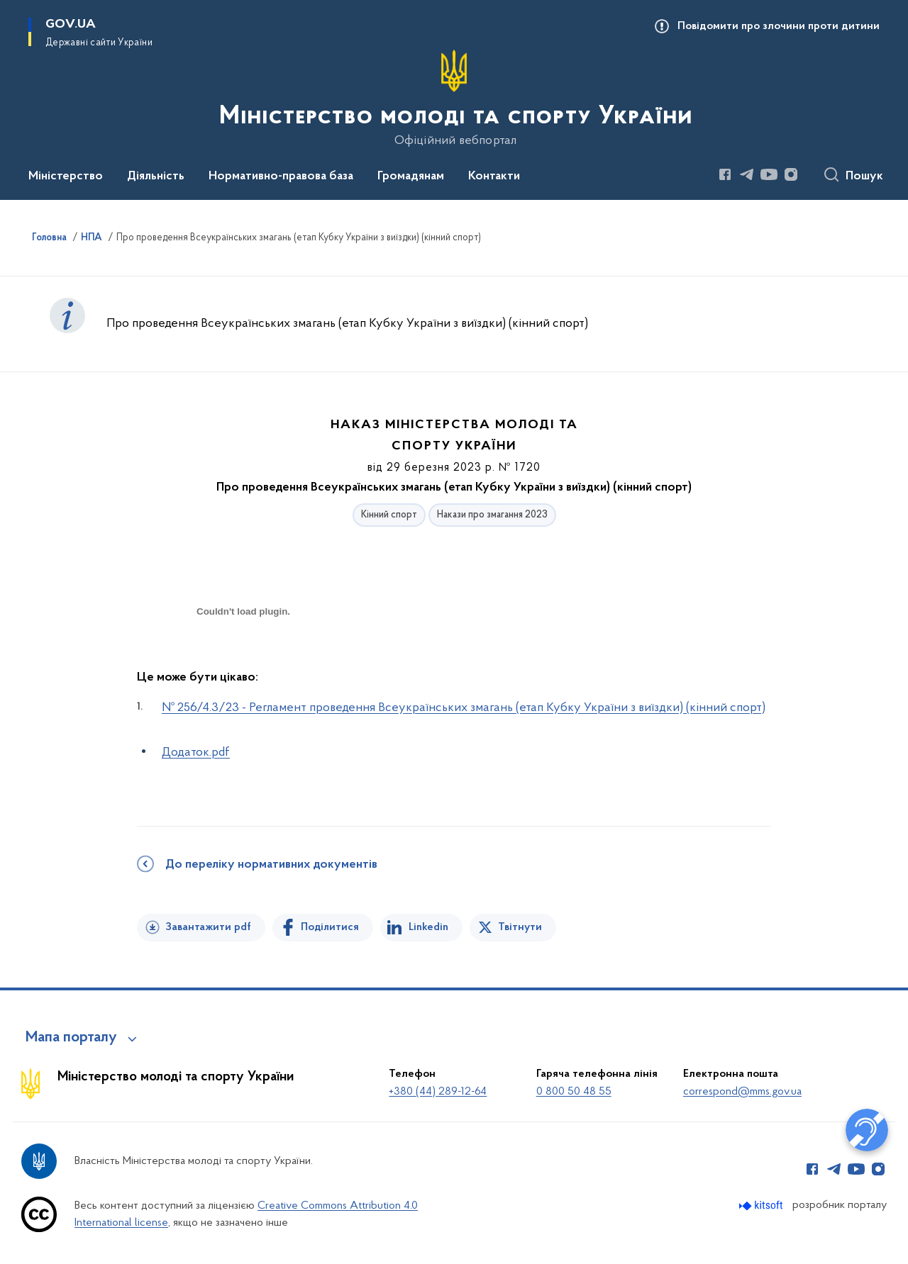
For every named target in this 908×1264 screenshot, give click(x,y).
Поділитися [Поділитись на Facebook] (330, 927)
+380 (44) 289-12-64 (438, 1091)
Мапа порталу (71, 1038)
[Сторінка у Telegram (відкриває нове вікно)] (746, 174)
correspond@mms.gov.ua (742, 1091)
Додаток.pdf (196, 752)
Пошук (864, 176)
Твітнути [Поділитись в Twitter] (520, 927)
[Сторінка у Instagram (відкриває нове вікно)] (790, 174)
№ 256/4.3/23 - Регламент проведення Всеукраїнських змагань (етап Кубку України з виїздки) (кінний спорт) (463, 708)
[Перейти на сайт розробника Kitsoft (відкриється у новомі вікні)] (762, 1205)
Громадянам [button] (410, 176)
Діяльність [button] (155, 176)
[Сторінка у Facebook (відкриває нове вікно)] (724, 174)
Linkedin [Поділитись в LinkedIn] (428, 927)
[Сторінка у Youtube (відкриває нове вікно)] (768, 174)
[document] (243, 662)
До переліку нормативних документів (271, 864)
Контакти (494, 176)
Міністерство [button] (65, 176)
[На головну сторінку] (454, 98)
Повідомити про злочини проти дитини (778, 26)
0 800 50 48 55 (573, 1091)
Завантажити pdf (208, 927)
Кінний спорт (389, 515)
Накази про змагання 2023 (492, 515)
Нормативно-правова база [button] (281, 176)
